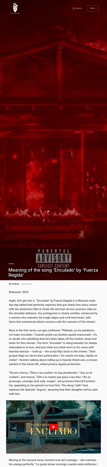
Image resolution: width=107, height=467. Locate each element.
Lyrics (11, 264)
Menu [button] (92, 8)
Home (11, 280)
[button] (77, 8)
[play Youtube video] (53, 427)
